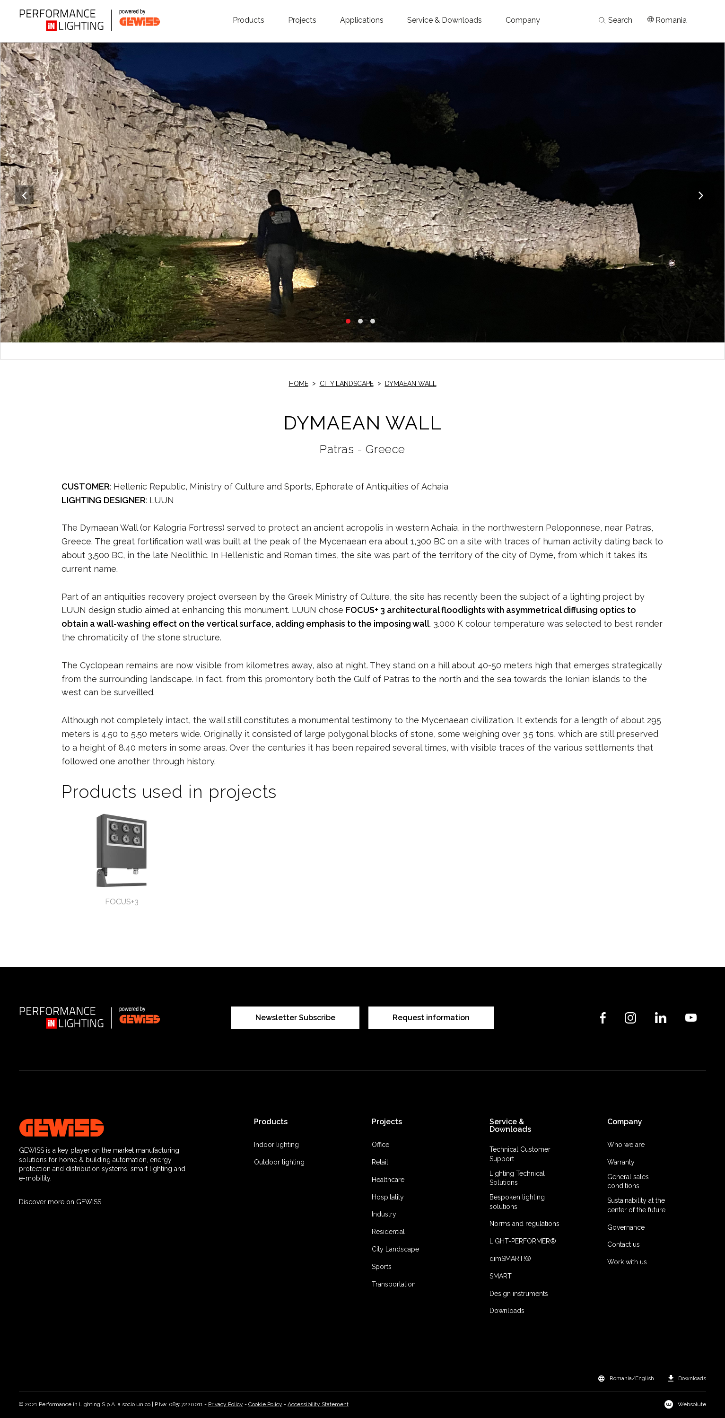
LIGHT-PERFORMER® (522, 1241)
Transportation (394, 1284)
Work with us (627, 1262)
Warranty (621, 1162)
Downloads (506, 1310)
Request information (431, 1017)
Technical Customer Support (519, 1154)
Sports (382, 1266)
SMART (500, 1276)
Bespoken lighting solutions (517, 1201)
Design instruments (518, 1293)
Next (700, 194)
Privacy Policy (225, 1404)
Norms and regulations (524, 1223)
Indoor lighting (276, 1144)
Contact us (623, 1244)
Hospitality (388, 1197)
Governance (626, 1227)
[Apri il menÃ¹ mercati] (667, 20)
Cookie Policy (265, 1404)
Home (298, 383)
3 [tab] (372, 321)
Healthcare (388, 1179)
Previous (24, 194)
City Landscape (347, 383)
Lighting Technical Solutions (517, 1178)
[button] (248, 20)
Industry (384, 1214)
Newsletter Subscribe (295, 1017)
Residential (388, 1231)
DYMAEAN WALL (411, 383)
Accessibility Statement (318, 1404)
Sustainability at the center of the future (636, 1205)
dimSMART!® (510, 1258)
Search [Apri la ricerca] (615, 20)
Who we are (626, 1144)
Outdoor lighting (279, 1162)
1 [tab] (348, 321)
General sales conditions (628, 1181)
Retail (380, 1162)
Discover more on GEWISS (60, 1202)
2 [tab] (360, 321)
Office (380, 1144)
